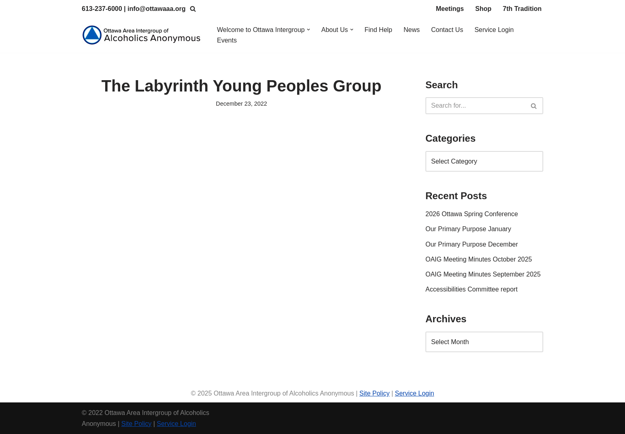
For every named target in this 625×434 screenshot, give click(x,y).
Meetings (450, 8)
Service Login (494, 29)
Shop (483, 8)
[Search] (193, 9)
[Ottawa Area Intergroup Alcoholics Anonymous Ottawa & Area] (142, 35)
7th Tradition (522, 8)
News (412, 29)
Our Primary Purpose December (471, 244)
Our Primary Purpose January (468, 229)
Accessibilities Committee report (471, 289)
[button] (308, 29)
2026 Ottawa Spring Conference (471, 214)
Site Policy (374, 393)
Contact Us (447, 29)
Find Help (378, 29)
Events (227, 40)
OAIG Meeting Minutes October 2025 (478, 259)
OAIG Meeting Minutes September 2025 (483, 274)
